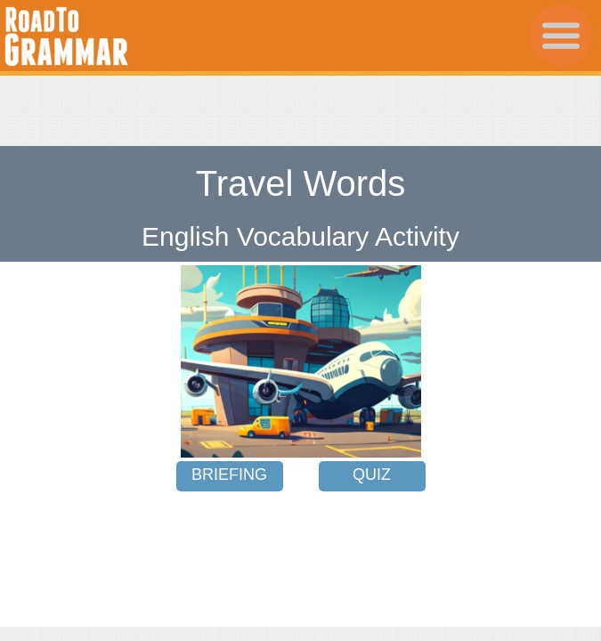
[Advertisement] (301, 102)
